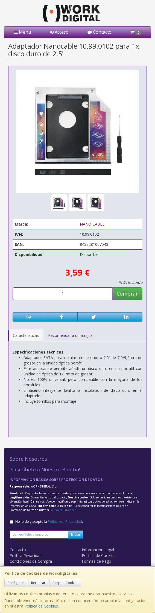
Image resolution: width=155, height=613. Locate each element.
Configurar (15, 582)
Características (26, 335)
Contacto (99, 32)
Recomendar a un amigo (70, 335)
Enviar (75, 534)
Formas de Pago (96, 561)
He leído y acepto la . (49, 521)
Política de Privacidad (63, 510)
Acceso (59, 32)
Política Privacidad (26, 555)
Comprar (127, 293)
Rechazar (38, 582)
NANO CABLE (92, 224)
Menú (22, 32)
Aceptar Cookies (65, 582)
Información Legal (98, 549)
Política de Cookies (41, 606)
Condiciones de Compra (31, 561)
